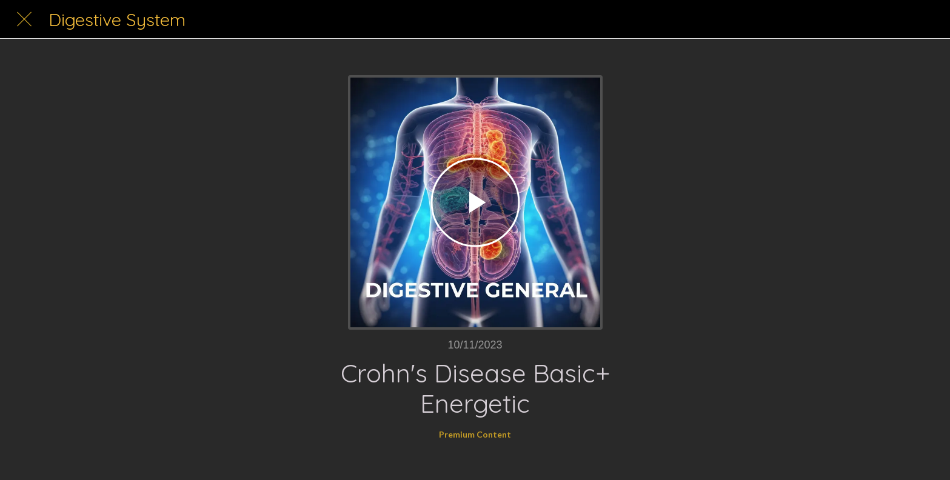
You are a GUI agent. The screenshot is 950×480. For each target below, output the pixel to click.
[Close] (24, 19)
